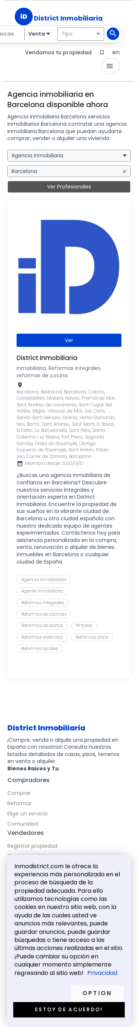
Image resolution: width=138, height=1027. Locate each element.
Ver (69, 340)
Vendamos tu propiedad (58, 52)
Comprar (19, 793)
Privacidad (102, 973)
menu (110, 66)
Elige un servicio (27, 813)
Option (97, 993)
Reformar (19, 803)
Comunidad (22, 824)
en (116, 52)
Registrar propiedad (32, 846)
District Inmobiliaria (68, 18)
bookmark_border (102, 52)
